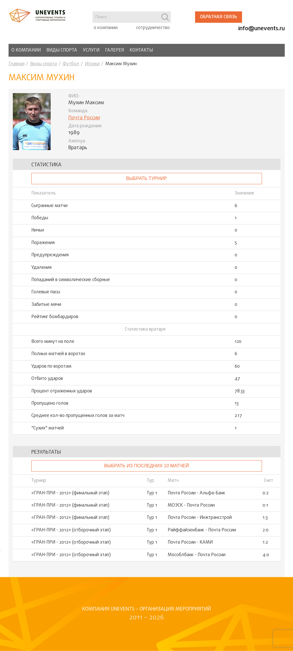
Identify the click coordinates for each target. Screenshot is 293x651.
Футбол (71, 64)
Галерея (114, 50)
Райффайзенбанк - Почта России (202, 530)
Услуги (91, 50)
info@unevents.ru (261, 28)
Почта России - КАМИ (190, 542)
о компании (106, 27)
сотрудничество (153, 27)
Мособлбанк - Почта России (197, 555)
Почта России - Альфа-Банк (196, 493)
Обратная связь (218, 17)
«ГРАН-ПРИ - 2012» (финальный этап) (70, 493)
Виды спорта (61, 50)
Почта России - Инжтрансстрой (200, 518)
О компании (26, 50)
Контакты (141, 50)
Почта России (84, 118)
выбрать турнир (146, 178)
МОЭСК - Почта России (191, 505)
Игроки (92, 64)
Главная (16, 64)
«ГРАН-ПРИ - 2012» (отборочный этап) (71, 530)
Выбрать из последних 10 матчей (146, 465)
